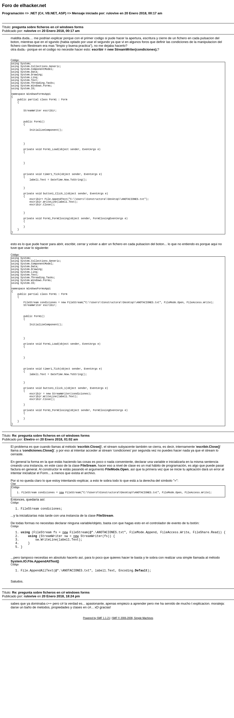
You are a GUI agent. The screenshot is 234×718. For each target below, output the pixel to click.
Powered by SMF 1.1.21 (96, 714)
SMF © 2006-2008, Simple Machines (132, 714)
